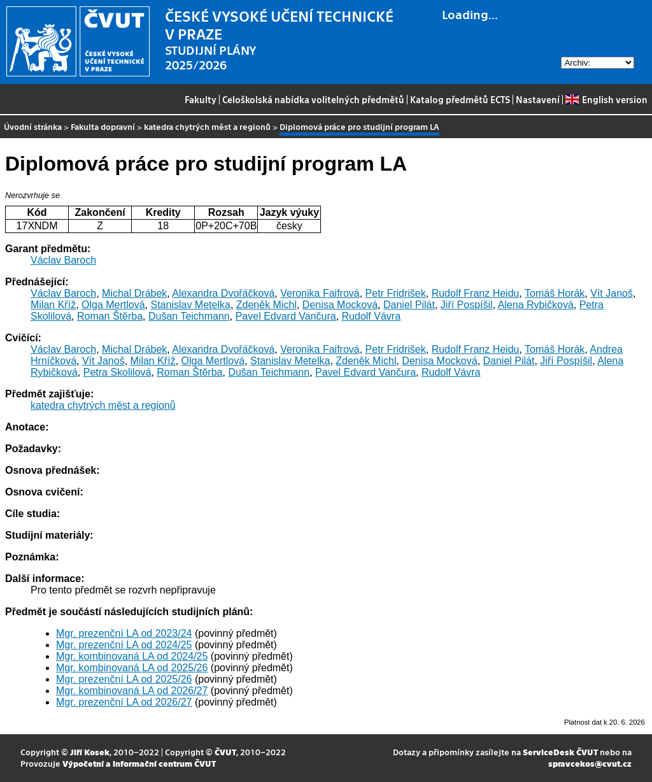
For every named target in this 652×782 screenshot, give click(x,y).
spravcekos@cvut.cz (590, 763)
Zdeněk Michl (266, 304)
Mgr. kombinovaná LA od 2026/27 (132, 690)
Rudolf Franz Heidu (476, 293)
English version (606, 99)
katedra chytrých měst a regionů (207, 126)
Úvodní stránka (33, 126)
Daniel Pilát (409, 304)
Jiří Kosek (90, 752)
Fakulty (200, 99)
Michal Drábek (134, 293)
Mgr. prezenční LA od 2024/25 (124, 644)
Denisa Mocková (340, 304)
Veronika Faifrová (320, 293)
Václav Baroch (63, 260)
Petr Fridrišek (395, 293)
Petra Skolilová (117, 372)
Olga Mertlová (113, 304)
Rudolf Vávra (371, 316)
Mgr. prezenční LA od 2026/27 (124, 702)
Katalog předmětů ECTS (460, 99)
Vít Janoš (611, 293)
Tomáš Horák (555, 293)
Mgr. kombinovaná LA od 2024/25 (132, 656)
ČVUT (225, 752)
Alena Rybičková (536, 304)
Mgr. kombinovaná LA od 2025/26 (132, 667)
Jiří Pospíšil (467, 304)
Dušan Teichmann (189, 316)
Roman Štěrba (110, 316)
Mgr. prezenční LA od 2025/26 (124, 679)
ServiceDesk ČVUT (560, 752)
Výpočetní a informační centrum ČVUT (139, 763)
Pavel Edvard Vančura (286, 316)
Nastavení (538, 99)
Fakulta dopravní (103, 126)
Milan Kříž (53, 304)
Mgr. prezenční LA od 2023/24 (124, 633)
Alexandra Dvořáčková (223, 293)
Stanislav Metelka (190, 304)
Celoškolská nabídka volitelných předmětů (313, 99)
